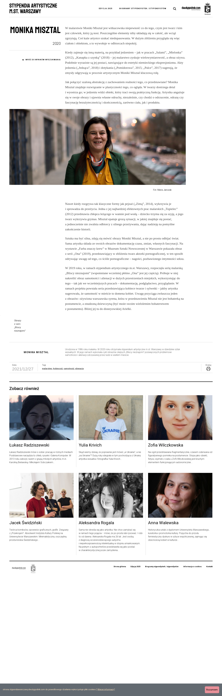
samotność (69, 489)
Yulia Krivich (90, 565)
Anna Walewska (163, 643)
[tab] (175, 9)
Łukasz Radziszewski (29, 565)
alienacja (79, 489)
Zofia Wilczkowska (165, 565)
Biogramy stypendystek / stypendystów (142, 8)
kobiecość (58, 489)
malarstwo (47, 489)
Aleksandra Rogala (96, 643)
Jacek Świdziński (25, 643)
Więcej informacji (105, 689)
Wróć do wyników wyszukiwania (43, 60)
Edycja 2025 (105, 8)
